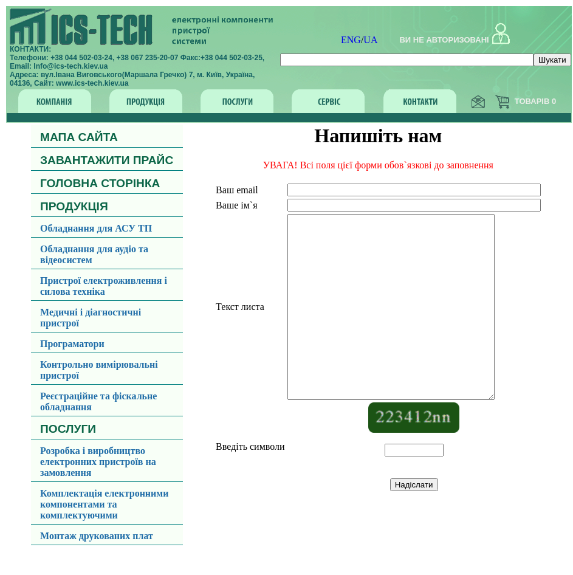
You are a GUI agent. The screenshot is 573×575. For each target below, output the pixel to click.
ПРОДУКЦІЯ (74, 206)
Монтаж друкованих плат (96, 536)
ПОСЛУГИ (68, 428)
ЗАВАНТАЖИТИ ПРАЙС (106, 160)
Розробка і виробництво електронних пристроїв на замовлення (98, 462)
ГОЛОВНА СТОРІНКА (100, 183)
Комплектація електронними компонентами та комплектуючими (104, 504)
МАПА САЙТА (79, 137)
